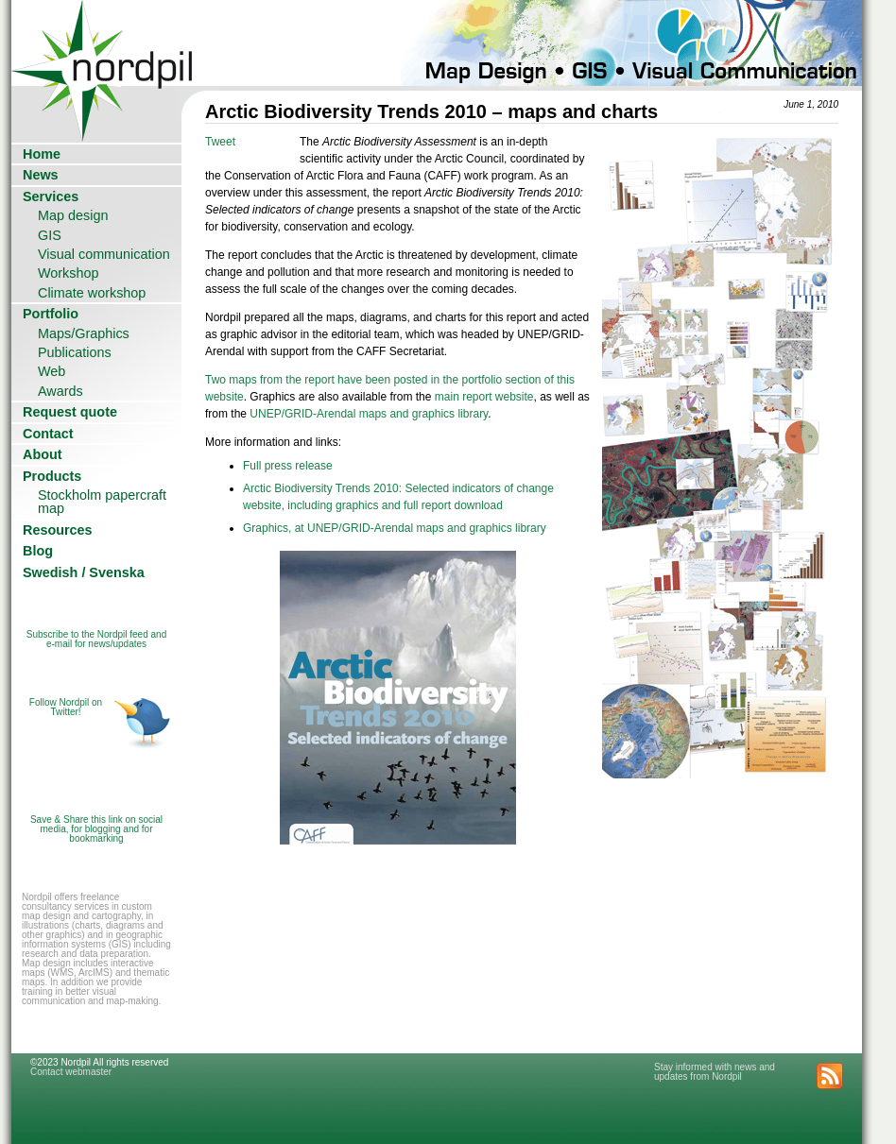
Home (41, 154)
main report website (484, 396)
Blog (38, 550)
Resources (58, 530)
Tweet (220, 141)
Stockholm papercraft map (102, 501)
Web (51, 371)
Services (50, 196)
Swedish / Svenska (84, 572)
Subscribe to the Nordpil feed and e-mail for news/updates (96, 639)
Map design (73, 215)
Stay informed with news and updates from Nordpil (714, 1072)
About (42, 454)
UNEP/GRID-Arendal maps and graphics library (369, 413)
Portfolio (50, 313)
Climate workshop (92, 292)
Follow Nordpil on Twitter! (65, 707)
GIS (49, 235)
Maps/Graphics (83, 333)
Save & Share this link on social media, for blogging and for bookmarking (96, 829)
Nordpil (103, 43)
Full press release (288, 465)
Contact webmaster (71, 1072)
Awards (60, 391)
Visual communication (104, 254)
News (41, 174)
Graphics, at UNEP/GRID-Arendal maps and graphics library (394, 528)
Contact (48, 433)
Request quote (70, 411)
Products (52, 476)
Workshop (68, 273)
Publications (75, 352)
